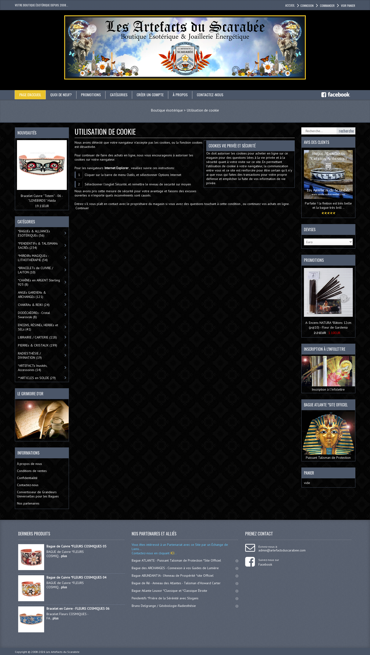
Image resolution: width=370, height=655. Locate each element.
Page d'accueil (30, 94)
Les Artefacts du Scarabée (63, 652)
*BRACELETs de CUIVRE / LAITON (35, 270)
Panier (309, 473)
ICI (171, 553)
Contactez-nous (210, 94)
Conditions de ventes (32, 471)
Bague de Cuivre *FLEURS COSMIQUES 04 (76, 577)
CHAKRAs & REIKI (34, 305)
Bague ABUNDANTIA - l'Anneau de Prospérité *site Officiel (185, 575)
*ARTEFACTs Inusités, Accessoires (32, 367)
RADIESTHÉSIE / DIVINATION (30, 355)
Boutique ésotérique (167, 110)
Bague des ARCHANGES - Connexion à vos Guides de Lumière (185, 568)
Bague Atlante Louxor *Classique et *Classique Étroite (185, 590)
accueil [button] (290, 5)
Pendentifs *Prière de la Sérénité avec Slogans (185, 598)
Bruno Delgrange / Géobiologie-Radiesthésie (185, 606)
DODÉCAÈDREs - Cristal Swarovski (34, 315)
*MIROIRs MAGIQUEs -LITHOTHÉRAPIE (33, 258)
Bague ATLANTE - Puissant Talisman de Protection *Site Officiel (185, 560)
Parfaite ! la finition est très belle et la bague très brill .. (328, 205)
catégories (119, 94)
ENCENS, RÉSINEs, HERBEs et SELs (38, 327)
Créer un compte (150, 94)
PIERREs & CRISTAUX (37, 345)
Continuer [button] (82, 208)
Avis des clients (316, 142)
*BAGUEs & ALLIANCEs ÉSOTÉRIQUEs (34, 233)
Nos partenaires (28, 503)
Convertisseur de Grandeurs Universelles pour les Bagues (38, 494)
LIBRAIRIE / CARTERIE (37, 337)
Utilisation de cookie (203, 110)
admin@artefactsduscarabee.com (282, 550)
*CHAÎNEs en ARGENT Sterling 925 (39, 282)
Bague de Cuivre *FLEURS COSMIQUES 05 (76, 546)
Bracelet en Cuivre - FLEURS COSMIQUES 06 (77, 608)
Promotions (91, 94)
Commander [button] (327, 6)
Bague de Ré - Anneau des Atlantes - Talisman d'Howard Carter (185, 583)
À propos (180, 94)
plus (64, 556)
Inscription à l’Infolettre (328, 374)
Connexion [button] (307, 6)
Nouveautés (26, 133)
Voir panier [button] (347, 6)
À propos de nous (29, 464)
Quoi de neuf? (61, 94)
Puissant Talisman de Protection (328, 436)
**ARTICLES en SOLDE (37, 378)
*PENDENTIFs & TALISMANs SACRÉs (38, 245)
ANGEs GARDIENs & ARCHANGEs (32, 294)
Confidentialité (27, 478)
